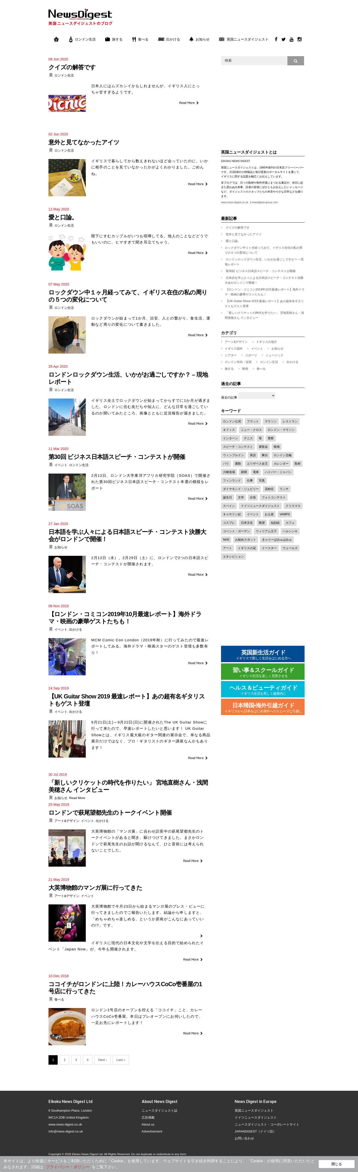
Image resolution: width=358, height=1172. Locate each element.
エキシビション (233, 556)
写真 (262, 480)
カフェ (290, 523)
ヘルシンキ (290, 531)
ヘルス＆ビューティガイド (263, 690)
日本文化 (247, 523)
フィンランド (232, 480)
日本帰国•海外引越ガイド (263, 708)
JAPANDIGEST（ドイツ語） (255, 1131)
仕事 (250, 480)
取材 (298, 463)
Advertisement (152, 1131)
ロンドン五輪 (283, 455)
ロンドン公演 (232, 421)
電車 (256, 472)
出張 (253, 497)
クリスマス (293, 506)
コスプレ (229, 523)
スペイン (229, 506)
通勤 (238, 463)
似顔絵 (275, 523)
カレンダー (281, 463)
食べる (140, 39)
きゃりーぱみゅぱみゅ (277, 539)
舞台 (265, 455)
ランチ (284, 489)
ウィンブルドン (233, 455)
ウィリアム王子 (266, 531)
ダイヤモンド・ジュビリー (241, 489)
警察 (271, 438)
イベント (60, 465)
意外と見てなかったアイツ (83, 142)
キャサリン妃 (232, 514)
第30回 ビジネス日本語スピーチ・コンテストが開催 (116, 456)
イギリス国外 (234, 348)
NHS (226, 539)
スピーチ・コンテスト (238, 446)
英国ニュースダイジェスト (243, 39)
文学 (241, 497)
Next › (102, 1060)
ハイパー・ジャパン (278, 472)
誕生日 (227, 497)
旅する (114, 39)
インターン (230, 438)
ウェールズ (290, 548)
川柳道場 (229, 472)
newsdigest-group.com (265, 202)
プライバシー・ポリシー (68, 1167)
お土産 (269, 514)
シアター (231, 355)
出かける (169, 39)
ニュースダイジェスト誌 (159, 1110)
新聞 (244, 472)
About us (148, 1124)
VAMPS (285, 514)
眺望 (262, 523)
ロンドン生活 (82, 39)
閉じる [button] (336, 1164)
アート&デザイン (66, 821)
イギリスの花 (247, 548)
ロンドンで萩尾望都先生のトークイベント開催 (110, 812)
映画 (245, 368)
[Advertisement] (214, 20)
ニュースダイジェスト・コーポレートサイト (267, 1124)
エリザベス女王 (257, 463)
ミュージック (274, 355)
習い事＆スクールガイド (263, 673)
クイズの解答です (72, 67)
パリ (226, 463)
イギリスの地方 (266, 342)
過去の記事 (229, 397)
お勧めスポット (245, 539)
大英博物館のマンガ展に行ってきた (95, 887)
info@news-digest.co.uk (65, 1131)
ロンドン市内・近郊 (238, 362)
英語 (253, 455)
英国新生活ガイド (263, 655)
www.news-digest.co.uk (234, 202)
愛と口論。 (62, 217)
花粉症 (269, 489)
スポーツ (251, 355)
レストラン (290, 421)
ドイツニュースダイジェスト (260, 506)
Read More (187, 102)
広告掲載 (148, 1117)
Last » (121, 1060)
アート (227, 548)
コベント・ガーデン (236, 531)
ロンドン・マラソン (281, 430)
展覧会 (263, 446)
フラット (253, 421)
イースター (269, 548)
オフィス (229, 430)
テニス (248, 438)
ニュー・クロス (251, 430)
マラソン (271, 421)
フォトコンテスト (274, 497)
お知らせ (199, 39)
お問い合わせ (244, 1138)
